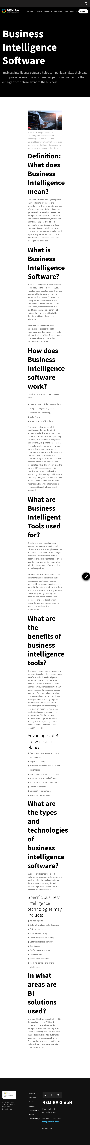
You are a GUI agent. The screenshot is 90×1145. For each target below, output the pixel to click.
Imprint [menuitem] (31, 1114)
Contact (83, 11)
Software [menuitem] (30, 11)
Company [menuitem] (73, 11)
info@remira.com (50, 1121)
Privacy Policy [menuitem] (34, 1110)
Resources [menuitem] (58, 11)
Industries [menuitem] (39, 11)
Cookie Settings (34, 1119)
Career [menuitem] (66, 11)
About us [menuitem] (32, 1093)
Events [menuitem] (31, 1102)
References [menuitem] (48, 11)
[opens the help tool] (86, 576)
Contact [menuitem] (31, 1106)
